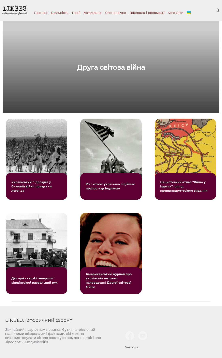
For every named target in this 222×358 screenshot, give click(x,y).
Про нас (41, 12)
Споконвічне (115, 12)
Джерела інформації (147, 12)
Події (76, 12)
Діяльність (60, 12)
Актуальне (93, 12)
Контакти (175, 12)
